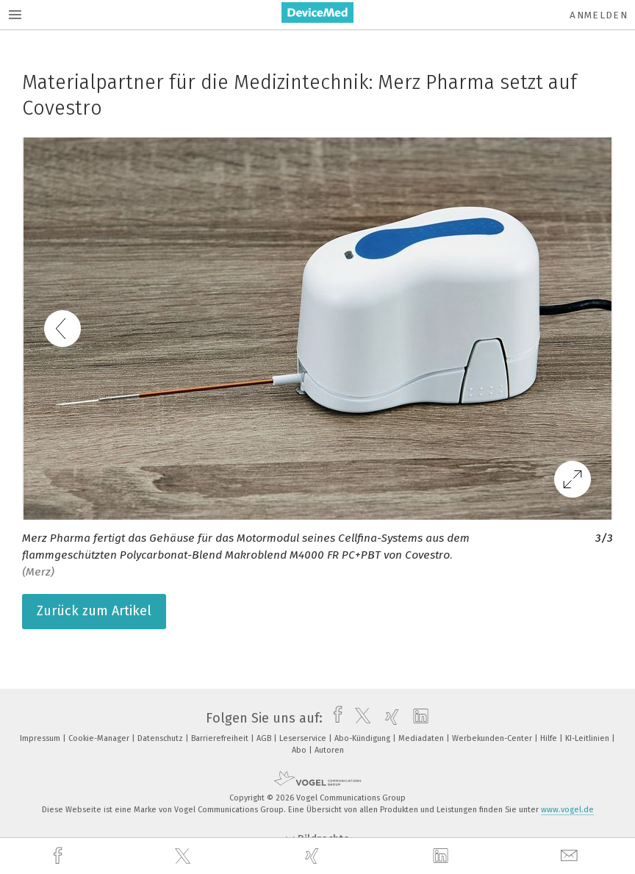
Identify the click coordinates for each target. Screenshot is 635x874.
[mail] (571, 856)
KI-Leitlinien (588, 738)
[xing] (314, 856)
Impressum (41, 738)
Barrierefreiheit (221, 738)
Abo (300, 750)
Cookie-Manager (100, 738)
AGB (264, 738)
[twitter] (184, 856)
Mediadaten (422, 738)
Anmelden (599, 15)
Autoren (329, 750)
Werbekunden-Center (493, 738)
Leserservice (304, 738)
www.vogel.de (567, 809)
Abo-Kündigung (363, 738)
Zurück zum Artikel (94, 611)
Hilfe (549, 738)
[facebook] (59, 856)
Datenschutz (161, 738)
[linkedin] (442, 856)
